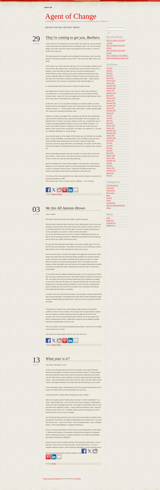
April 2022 (109, 75)
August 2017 (110, 113)
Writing (108, 208)
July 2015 (109, 163)
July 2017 (109, 115)
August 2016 (110, 140)
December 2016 (111, 130)
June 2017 (109, 118)
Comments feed (110, 223)
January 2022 (110, 83)
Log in (108, 218)
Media (54, 194)
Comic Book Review (112, 185)
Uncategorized (110, 203)
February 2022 (110, 80)
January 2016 (110, 158)
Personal (59, 194)
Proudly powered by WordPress (52, 478)
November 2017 (111, 105)
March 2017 (109, 123)
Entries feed (109, 220)
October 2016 (110, 135)
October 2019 (110, 90)
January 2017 (110, 128)
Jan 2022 (36, 210)
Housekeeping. (110, 190)
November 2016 (111, 133)
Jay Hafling (77, 478)
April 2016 (109, 150)
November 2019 (111, 88)
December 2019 (111, 85)
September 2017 (111, 110)
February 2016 (110, 155)
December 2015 (111, 160)
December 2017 (111, 103)
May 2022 (36, 39)
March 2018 (109, 95)
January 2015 (110, 168)
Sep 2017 (36, 361)
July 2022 (109, 68)
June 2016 (109, 145)
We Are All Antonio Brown (65, 208)
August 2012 (110, 173)
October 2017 (110, 108)
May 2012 (109, 175)
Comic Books (110, 188)
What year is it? (58, 359)
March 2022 (109, 78)
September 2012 (111, 170)
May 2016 (109, 148)
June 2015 (109, 165)
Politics (59, 345)
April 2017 (109, 120)
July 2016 (109, 143)
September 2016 (111, 138)
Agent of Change (70, 16)
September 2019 (111, 93)
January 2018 (110, 100)
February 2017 (110, 125)
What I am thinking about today (115, 205)
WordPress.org (110, 225)
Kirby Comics (110, 193)
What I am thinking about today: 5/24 (117, 58)
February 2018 (110, 98)
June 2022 (109, 70)
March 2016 (109, 153)
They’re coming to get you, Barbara (73, 37)
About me (48, 7)
